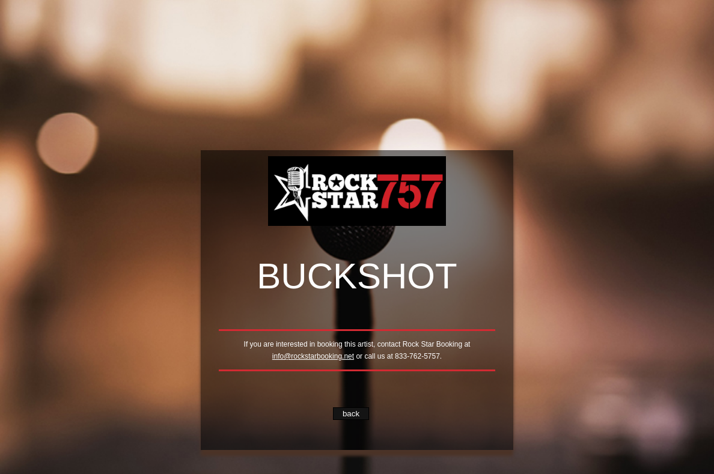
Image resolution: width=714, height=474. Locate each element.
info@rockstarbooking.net (313, 356)
